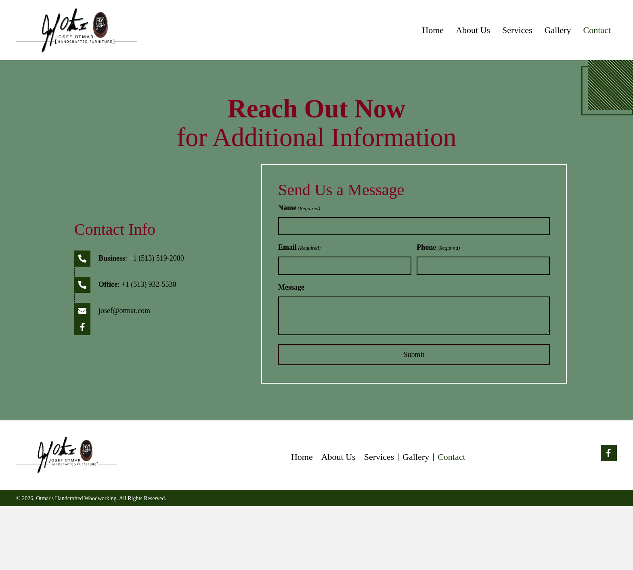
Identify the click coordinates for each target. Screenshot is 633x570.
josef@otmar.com (124, 311)
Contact (451, 457)
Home (302, 457)
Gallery (415, 457)
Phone (438, 248)
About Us (338, 457)
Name (299, 208)
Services (379, 457)
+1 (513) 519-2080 (156, 258)
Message (291, 287)
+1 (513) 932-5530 (148, 284)
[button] (82, 327)
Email (299, 248)
